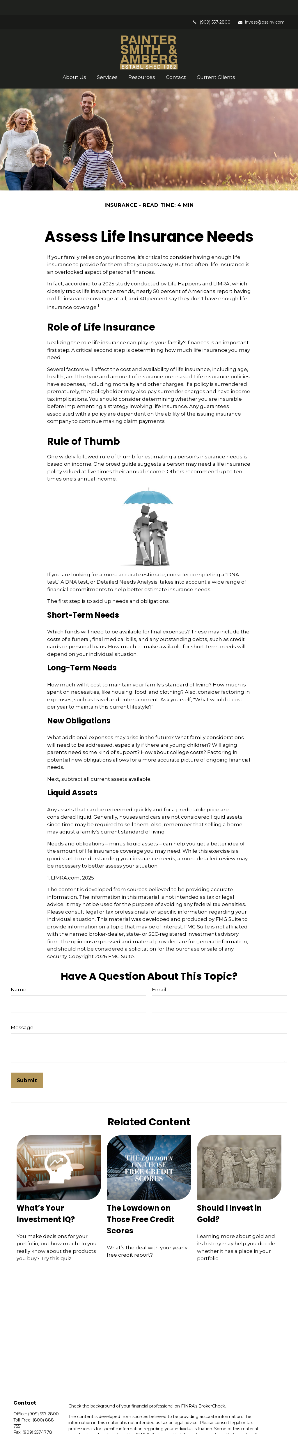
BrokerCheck (211, 1391)
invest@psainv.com (261, 7)
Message (22, 1013)
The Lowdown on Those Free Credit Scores (140, 1204)
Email (159, 975)
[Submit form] (27, 1065)
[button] (74, 62)
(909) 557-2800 (211, 7)
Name (18, 975)
